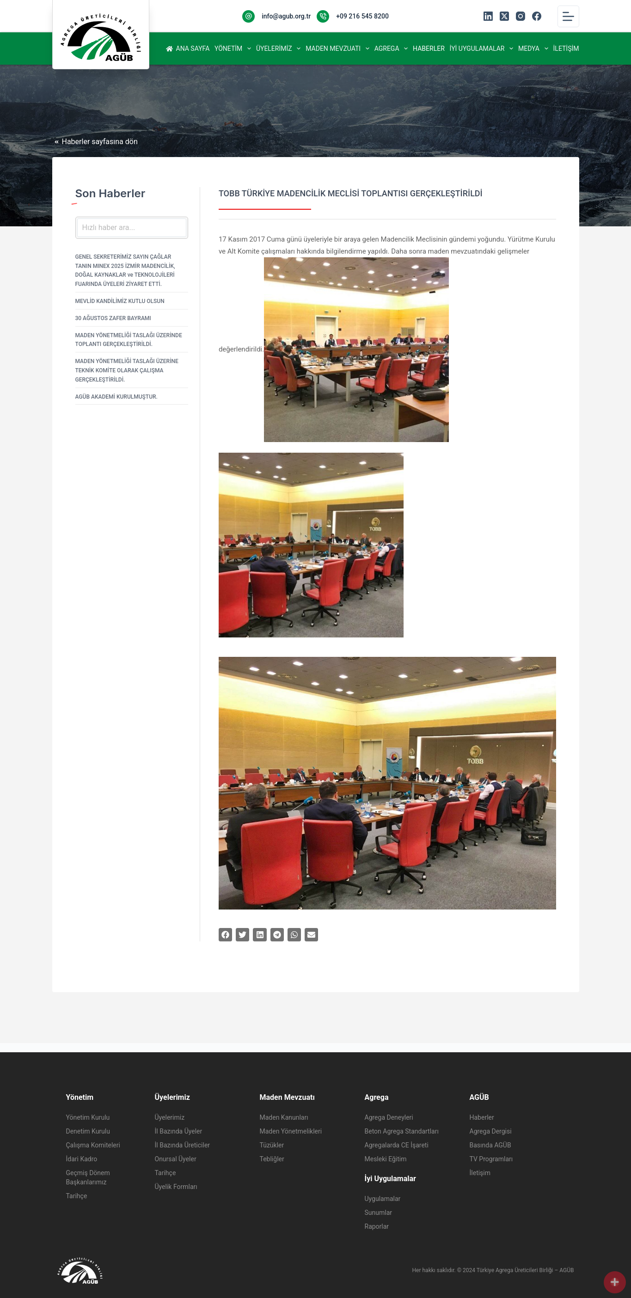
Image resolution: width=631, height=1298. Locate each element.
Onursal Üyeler (175, 1159)
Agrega (392, 48)
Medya (534, 48)
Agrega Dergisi (491, 1131)
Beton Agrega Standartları (402, 1131)
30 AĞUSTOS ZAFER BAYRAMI (113, 318)
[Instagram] (520, 16)
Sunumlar (378, 1212)
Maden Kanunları (284, 1117)
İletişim (566, 48)
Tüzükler (272, 1145)
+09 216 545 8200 (362, 16)
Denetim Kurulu (88, 1131)
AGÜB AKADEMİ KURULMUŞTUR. (116, 397)
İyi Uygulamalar (482, 48)
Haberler (429, 48)
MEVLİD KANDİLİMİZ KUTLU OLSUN (120, 301)
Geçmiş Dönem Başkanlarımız (88, 1177)
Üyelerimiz (279, 48)
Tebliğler (272, 1159)
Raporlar (377, 1226)
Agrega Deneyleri (389, 1117)
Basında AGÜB (490, 1145)
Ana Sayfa (188, 48)
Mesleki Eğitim (386, 1159)
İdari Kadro (82, 1159)
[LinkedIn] (488, 16)
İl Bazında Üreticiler (182, 1145)
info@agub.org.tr (286, 16)
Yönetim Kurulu (88, 1117)
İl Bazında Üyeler (178, 1131)
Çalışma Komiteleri (93, 1145)
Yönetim (233, 48)
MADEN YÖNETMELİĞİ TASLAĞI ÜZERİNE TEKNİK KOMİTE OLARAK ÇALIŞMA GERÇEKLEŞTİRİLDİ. (126, 370)
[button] (225, 934)
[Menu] (568, 16)
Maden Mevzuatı (338, 48)
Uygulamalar (383, 1198)
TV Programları (491, 1159)
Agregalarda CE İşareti (397, 1145)
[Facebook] (536, 16)
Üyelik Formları (176, 1186)
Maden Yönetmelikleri (291, 1131)
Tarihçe (76, 1196)
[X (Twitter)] (504, 16)
